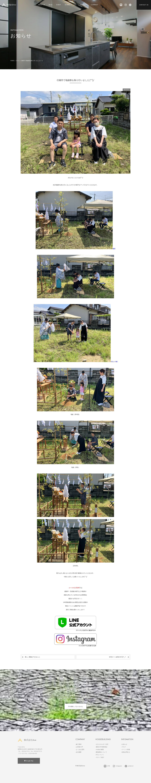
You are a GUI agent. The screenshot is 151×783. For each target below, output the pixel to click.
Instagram (117, 766)
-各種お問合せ (125, 752)
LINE (107, 766)
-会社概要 (78, 752)
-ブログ (123, 747)
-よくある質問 (80, 749)
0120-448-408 (32, 753)
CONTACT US (143, 5)
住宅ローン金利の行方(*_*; (119, 657)
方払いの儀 (75, 362)
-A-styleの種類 (99, 749)
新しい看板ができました (31, 657)
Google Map (28, 761)
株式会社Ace (27, 740)
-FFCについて (99, 755)
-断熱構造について (101, 752)
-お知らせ (124, 744)
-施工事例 (78, 744)
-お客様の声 (79, 747)
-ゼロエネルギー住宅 (101, 744)
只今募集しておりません (75, 706)
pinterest (129, 766)
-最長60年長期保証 (101, 747)
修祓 (75, 249)
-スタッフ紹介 (99, 757)
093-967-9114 (26, 751)
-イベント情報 (125, 749)
